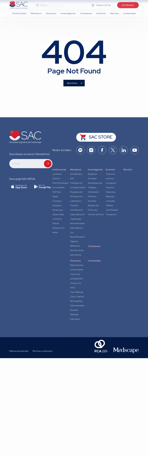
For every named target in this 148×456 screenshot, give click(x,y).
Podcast (74, 310)
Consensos (94, 246)
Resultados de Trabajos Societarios (95, 187)
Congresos (111, 183)
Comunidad (94, 260)
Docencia (75, 260)
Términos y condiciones (42, 351)
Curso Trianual (77, 296)
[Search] (50, 5)
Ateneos (110, 187)
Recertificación (77, 223)
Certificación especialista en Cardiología (77, 214)
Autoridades (58, 187)
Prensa (55, 223)
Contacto (57, 219)
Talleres (109, 205)
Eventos (110, 169)
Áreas (55, 196)
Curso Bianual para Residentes (76, 292)
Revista (128, 169)
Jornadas (110, 201)
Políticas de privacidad (18, 351)
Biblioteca (75, 245)
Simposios (111, 192)
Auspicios (57, 205)
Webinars (110, 196)
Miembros (75, 169)
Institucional (59, 169)
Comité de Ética (96, 214)
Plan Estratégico (60, 183)
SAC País (56, 192)
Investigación (95, 169)
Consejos (57, 201)
